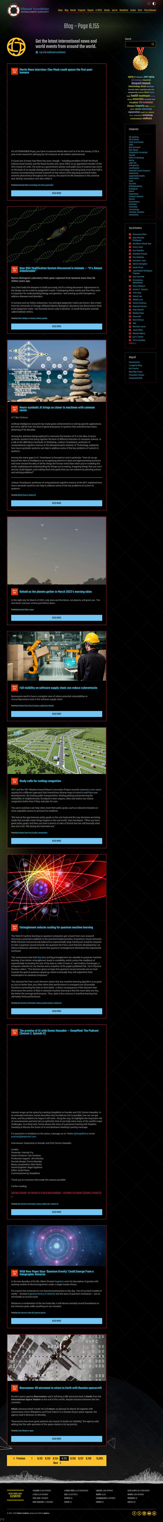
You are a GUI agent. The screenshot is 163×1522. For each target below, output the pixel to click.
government (49, 185)
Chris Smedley (139, 340)
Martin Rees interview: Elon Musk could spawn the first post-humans (56, 71)
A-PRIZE (99, 10)
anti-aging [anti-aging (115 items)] (149, 76)
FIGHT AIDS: (37, 1498)
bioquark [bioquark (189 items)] (137, 83)
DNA (131, 145)
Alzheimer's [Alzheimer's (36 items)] (139, 77)
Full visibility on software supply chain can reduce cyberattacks (58, 687)
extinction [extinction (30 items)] (140, 92)
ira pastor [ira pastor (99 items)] (133, 102)
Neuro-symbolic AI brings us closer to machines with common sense (57, 409)
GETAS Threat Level (15, 1495)
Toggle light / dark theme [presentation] (154, 3)
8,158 (88, 1458)
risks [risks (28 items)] (147, 112)
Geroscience (134, 362)
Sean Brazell (138, 309)
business (36, 706)
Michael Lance (139, 326)
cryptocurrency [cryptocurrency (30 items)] (143, 90)
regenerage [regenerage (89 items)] (146, 109)
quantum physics (47, 1003)
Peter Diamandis (136, 142)
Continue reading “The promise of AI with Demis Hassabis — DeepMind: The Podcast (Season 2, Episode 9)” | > (56, 1195)
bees (131, 181)
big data (42, 957)
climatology (134, 209)
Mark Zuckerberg (136, 157)
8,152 (39, 1458)
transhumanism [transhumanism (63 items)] (136, 119)
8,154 (55, 1458)
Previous (20, 1458)
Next (55, 1463)
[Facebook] (134, 1513)
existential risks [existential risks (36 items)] (133, 93)
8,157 (80, 1458)
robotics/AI (32, 495)
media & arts (46, 1204)
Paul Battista (138, 257)
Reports (90, 10)
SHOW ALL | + (133, 343)
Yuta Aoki (137, 293)
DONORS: (99, 1494)
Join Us (114, 10)
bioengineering (135, 186)
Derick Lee (137, 296)
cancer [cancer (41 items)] (137, 90)
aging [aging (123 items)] (131, 76)
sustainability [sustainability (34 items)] (138, 116)
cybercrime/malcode (47, 706)
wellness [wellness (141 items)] (147, 118)
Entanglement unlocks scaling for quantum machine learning (56, 927)
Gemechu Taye (139, 260)
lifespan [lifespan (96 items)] (131, 106)
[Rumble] (154, 1513)
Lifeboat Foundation (23, 1513)
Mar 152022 (15, 71)
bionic (131, 191)
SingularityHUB (135, 378)
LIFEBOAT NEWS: (70, 1490)
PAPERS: (67, 1502)
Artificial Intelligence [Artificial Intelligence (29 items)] (136, 80)
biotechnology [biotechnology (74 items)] (134, 86)
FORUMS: (99, 1502)
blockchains (134, 202)
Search (153, 44)
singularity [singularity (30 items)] (151, 112)
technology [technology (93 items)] (147, 115)
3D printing (134, 137)
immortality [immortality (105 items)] (138, 99)
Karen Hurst (138, 267)
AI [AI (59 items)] (135, 77)
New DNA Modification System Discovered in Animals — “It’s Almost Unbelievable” (61, 270)
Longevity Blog (135, 365)
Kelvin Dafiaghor (23, 318)
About (60, 10)
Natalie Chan (138, 313)
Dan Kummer (22, 1003)
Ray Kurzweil (134, 147)
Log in (41, 52)
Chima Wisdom (23, 1430)
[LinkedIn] (144, 1513)
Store (140, 10)
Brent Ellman (138, 320)
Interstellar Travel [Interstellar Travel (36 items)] (149, 100)
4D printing (134, 139)
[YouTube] (149, 1513)
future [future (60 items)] (146, 92)
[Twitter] (139, 1513)
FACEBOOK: (36, 1490)
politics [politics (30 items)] (132, 109)
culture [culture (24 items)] (149, 89)
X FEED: (35, 1494)
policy (35, 833)
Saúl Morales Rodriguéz (138, 238)
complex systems (136, 212)
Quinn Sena (138, 247)
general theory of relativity (42, 1294)
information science (34, 1003)
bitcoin (132, 199)
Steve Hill (137, 316)
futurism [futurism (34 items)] (151, 93)
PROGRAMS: (131, 1498)
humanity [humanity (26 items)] (153, 96)
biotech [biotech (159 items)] (146, 83)
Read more (56, 193)
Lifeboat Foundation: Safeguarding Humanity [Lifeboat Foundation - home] (28, 10)
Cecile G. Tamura (140, 289)
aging (131, 160)
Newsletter (123, 10)
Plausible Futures (136, 375)
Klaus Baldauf (139, 286)
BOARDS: (130, 1494)
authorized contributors (56, 52)
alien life (31, 1313)
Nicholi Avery (22, 495)
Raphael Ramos (140, 306)
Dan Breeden (138, 250)
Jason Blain (138, 330)
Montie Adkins (139, 333)
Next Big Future (135, 372)
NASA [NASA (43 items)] (147, 106)
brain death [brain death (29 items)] (131, 90)
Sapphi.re (46, 1513)
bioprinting (133, 194)
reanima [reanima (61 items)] (138, 109)
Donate (107, 10)
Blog (66, 10)
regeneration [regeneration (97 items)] (134, 112)
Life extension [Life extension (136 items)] (146, 102)
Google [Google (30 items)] (128, 96)
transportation (42, 833)
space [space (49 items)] (131, 115)
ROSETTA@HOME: (39, 1502)
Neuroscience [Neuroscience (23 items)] (152, 106)
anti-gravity (134, 165)
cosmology (33, 185)
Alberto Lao (138, 299)
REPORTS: (68, 1498)
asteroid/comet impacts (139, 170)
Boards (73, 10)
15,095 (99, 1458)
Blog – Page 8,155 (81, 26)
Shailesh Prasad (140, 254)
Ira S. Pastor (138, 337)
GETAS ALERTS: (132, 1490)
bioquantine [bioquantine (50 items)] (147, 80)
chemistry (133, 207)
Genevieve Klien (23, 185)
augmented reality (137, 176)
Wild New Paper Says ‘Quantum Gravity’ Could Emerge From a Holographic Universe (57, 1273)
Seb (134, 323)
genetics (44, 318)
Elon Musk (41, 185)
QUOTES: (130, 1502)
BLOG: (66, 1494)
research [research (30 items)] (142, 112)
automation (134, 178)
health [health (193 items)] (134, 96)
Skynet (132, 155)
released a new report (90, 789)
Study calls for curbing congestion (40, 781)
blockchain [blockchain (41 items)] (150, 87)
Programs (81, 10)
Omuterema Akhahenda (138, 281)
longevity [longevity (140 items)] (140, 106)
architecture (134, 168)
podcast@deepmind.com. (24, 1136)
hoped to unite (62, 1281)
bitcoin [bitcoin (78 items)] (143, 86)
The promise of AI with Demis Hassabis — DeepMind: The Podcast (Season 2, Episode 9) (59, 1032)
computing (133, 214)
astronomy (133, 173)
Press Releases (150, 10)
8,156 (73, 1458)
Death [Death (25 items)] (152, 89)
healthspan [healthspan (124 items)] (144, 96)
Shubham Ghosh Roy (25, 706)
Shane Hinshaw (139, 303)
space (32, 609)
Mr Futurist (134, 368)
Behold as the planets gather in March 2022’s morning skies (56, 591)
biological (133, 189)
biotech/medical (35, 318)
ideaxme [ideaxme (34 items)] (129, 100)
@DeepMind (80, 1133)
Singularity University (138, 152)
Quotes (133, 10)
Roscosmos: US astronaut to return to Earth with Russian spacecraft (61, 1388)
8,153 (47, 1458)
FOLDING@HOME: (101, 1498)
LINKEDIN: (99, 1490)
